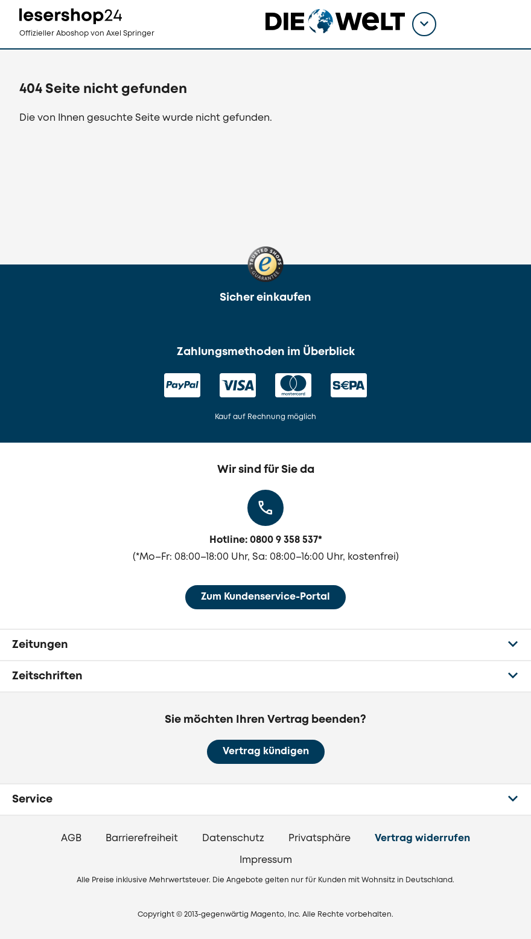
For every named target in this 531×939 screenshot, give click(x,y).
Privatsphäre (319, 838)
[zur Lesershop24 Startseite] (80, 24)
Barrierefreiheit (142, 838)
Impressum (266, 860)
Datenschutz (233, 838)
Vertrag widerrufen (422, 838)
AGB (71, 838)
